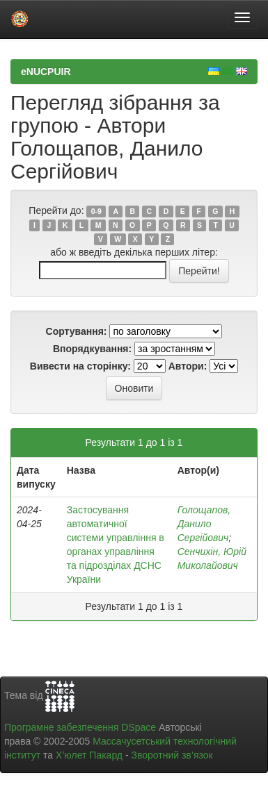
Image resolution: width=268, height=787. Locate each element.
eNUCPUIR (46, 71)
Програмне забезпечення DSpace (80, 727)
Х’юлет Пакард (89, 755)
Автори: (187, 366)
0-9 (96, 211)
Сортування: (76, 331)
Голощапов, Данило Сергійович (204, 523)
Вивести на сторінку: (80, 366)
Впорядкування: (92, 348)
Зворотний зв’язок (171, 755)
